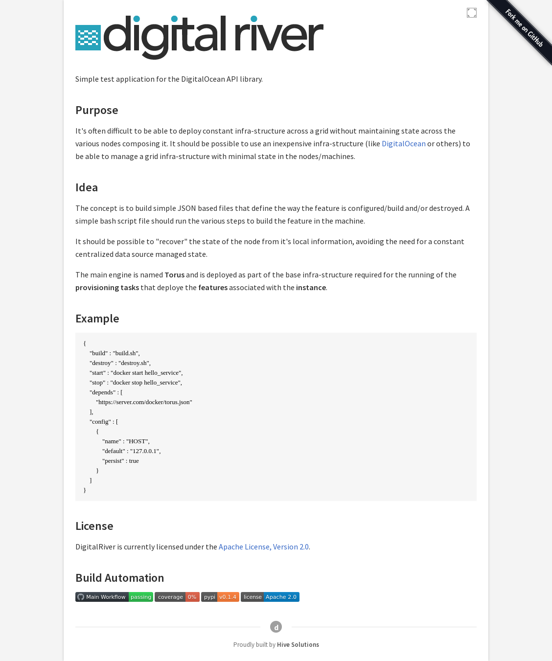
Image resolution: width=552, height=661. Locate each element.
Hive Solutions (298, 644)
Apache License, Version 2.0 (264, 546)
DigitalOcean (404, 143)
